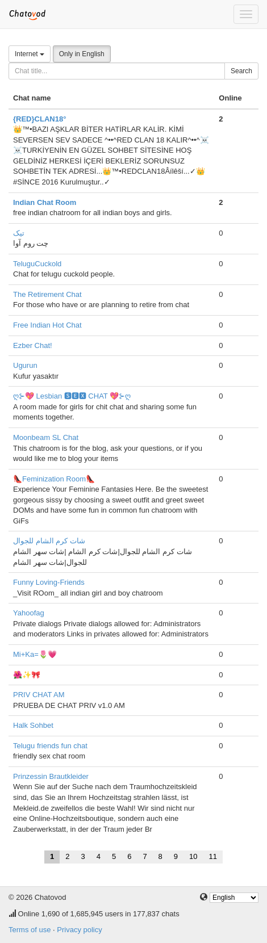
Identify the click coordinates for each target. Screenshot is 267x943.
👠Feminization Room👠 (54, 479)
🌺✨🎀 (26, 674)
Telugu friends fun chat (50, 745)
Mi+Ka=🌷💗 (35, 654)
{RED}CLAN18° (39, 119)
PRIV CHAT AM (39, 694)
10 (193, 856)
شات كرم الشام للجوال (49, 541)
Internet (29, 54)
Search (241, 71)
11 (213, 856)
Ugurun (25, 365)
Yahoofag (28, 613)
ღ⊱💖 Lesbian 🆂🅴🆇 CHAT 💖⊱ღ (72, 396)
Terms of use (30, 929)
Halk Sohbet (33, 725)
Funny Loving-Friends (49, 582)
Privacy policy (79, 929)
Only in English (82, 54)
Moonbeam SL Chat (45, 437)
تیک (18, 233)
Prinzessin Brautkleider (51, 776)
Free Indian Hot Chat (47, 325)
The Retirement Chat (47, 294)
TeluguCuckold (37, 263)
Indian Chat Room (44, 202)
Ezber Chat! (32, 345)
